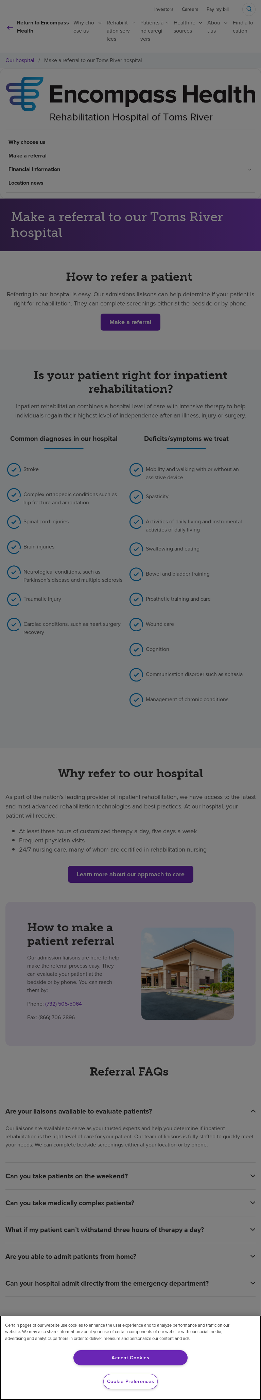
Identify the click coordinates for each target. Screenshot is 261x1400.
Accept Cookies (130, 1357)
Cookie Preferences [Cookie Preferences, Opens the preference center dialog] (130, 1381)
